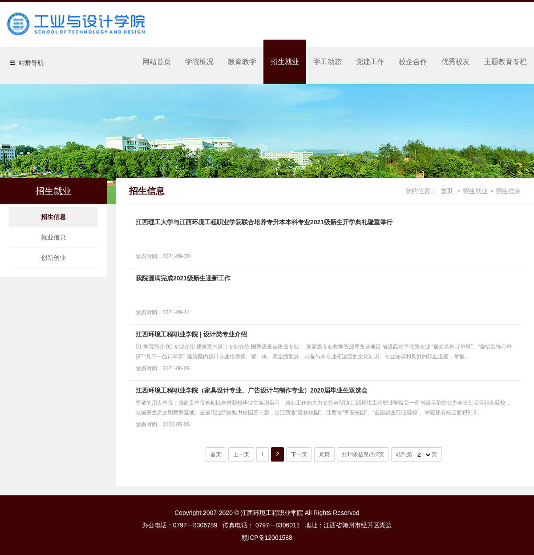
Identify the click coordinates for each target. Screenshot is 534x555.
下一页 (299, 454)
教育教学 (242, 61)
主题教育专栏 (505, 61)
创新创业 (53, 257)
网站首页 (156, 61)
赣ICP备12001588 (267, 537)
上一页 (241, 454)
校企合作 (413, 61)
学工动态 (327, 61)
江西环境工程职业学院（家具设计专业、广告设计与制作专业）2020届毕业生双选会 (252, 390)
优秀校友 (455, 61)
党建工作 (370, 61)
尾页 (324, 454)
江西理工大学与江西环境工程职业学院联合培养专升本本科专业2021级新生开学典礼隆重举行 (264, 222)
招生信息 (53, 216)
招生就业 (285, 61)
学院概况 (199, 61)
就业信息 (53, 237)
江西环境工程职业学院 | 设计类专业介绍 (191, 334)
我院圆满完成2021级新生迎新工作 (183, 278)
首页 (447, 190)
